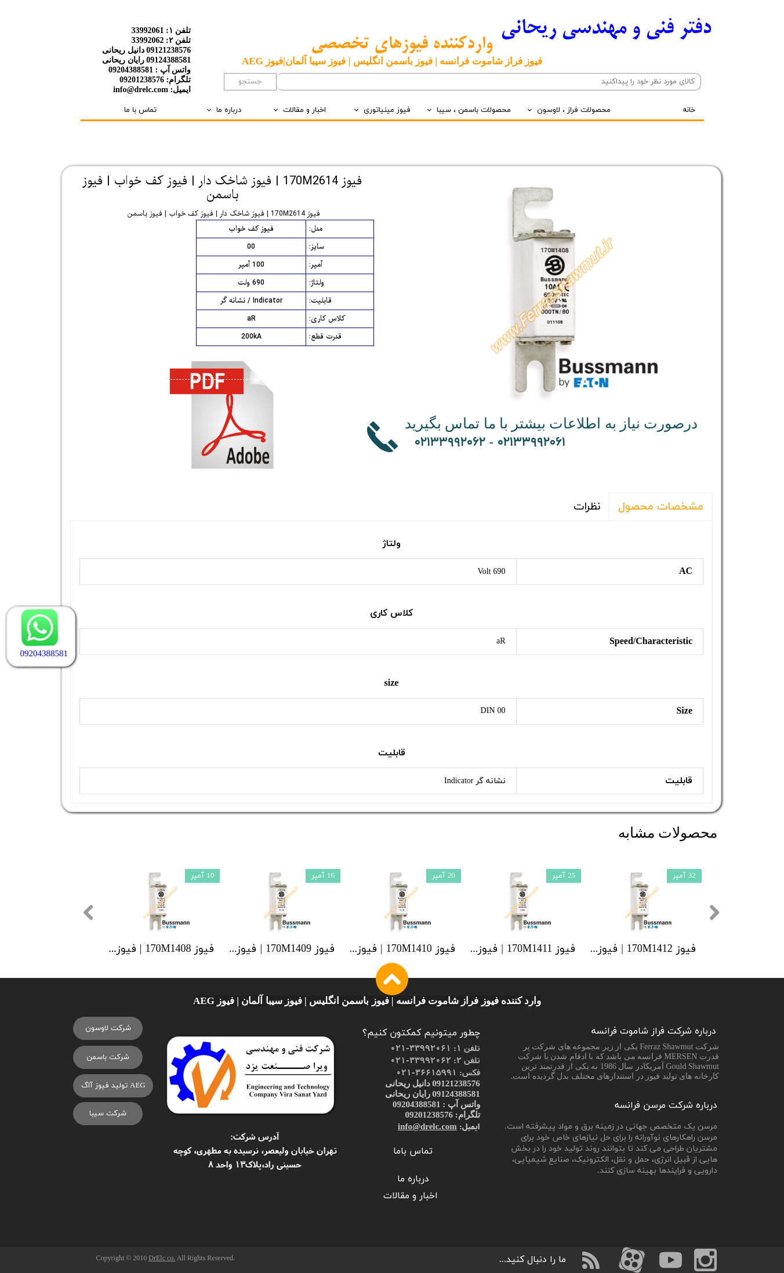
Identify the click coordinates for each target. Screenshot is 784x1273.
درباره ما (228, 110)
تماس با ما (140, 110)
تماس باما (413, 1151)
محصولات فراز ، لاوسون (574, 110)
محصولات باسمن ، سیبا (474, 110)
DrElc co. (161, 1258)
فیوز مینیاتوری (387, 110)
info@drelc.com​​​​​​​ (427, 1126)
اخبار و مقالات (304, 110)
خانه (689, 110)
